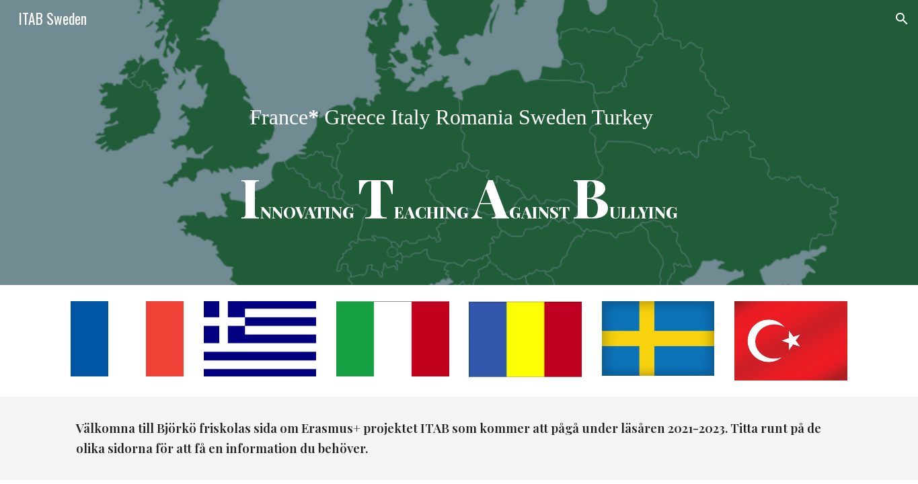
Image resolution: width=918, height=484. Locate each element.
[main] (459, 142)
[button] (902, 19)
